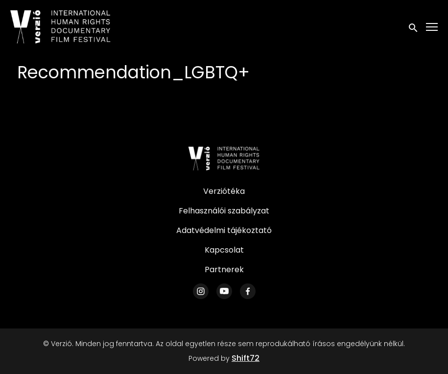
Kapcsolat (224, 250)
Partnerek (224, 269)
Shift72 (245, 358)
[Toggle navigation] (432, 27)
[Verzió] (224, 158)
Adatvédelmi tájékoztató (224, 230)
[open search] (414, 27)
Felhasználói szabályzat (224, 210)
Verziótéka (224, 191)
